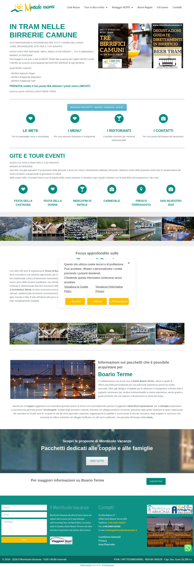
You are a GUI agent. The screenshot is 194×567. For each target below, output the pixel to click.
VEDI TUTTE (97, 461)
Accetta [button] (75, 301)
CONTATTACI (156, 481)
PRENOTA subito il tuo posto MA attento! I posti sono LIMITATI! (50, 86)
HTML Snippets (85, 565)
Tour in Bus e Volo (95, 7)
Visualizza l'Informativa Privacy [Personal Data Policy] (109, 289)
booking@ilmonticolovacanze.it (121, 530)
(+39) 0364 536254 (116, 522)
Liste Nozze (73, 7)
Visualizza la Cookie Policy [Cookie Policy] (76, 289)
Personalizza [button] (119, 301)
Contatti (177, 7)
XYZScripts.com (108, 565)
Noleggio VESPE (122, 7)
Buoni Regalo (145, 7)
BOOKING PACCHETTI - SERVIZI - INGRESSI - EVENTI (97, 107)
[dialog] (97, 283)
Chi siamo (162, 7)
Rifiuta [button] (97, 301)
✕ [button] (129, 263)
